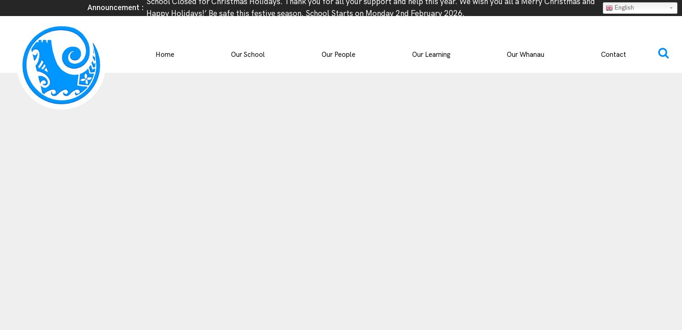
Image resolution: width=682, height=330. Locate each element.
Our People (338, 55)
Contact (613, 55)
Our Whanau (525, 55)
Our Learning (431, 55)
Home (165, 55)
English (620, 8)
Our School (248, 55)
